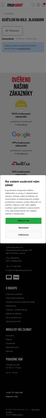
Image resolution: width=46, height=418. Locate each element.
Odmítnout (23, 235)
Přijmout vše (23, 221)
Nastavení (23, 228)
